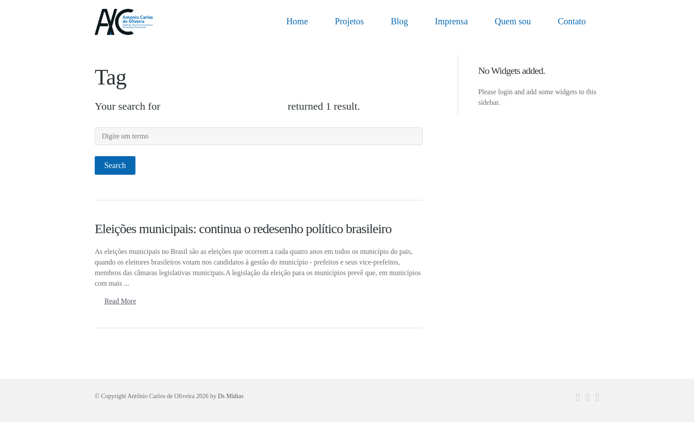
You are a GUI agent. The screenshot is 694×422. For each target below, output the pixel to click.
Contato (572, 21)
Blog (399, 21)
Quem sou (513, 21)
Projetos (349, 21)
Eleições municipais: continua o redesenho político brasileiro (243, 228)
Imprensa (451, 21)
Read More (120, 301)
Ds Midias (230, 396)
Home (297, 21)
